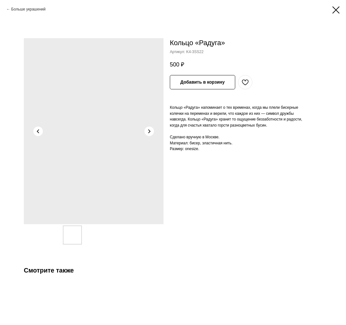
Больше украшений (28, 9)
